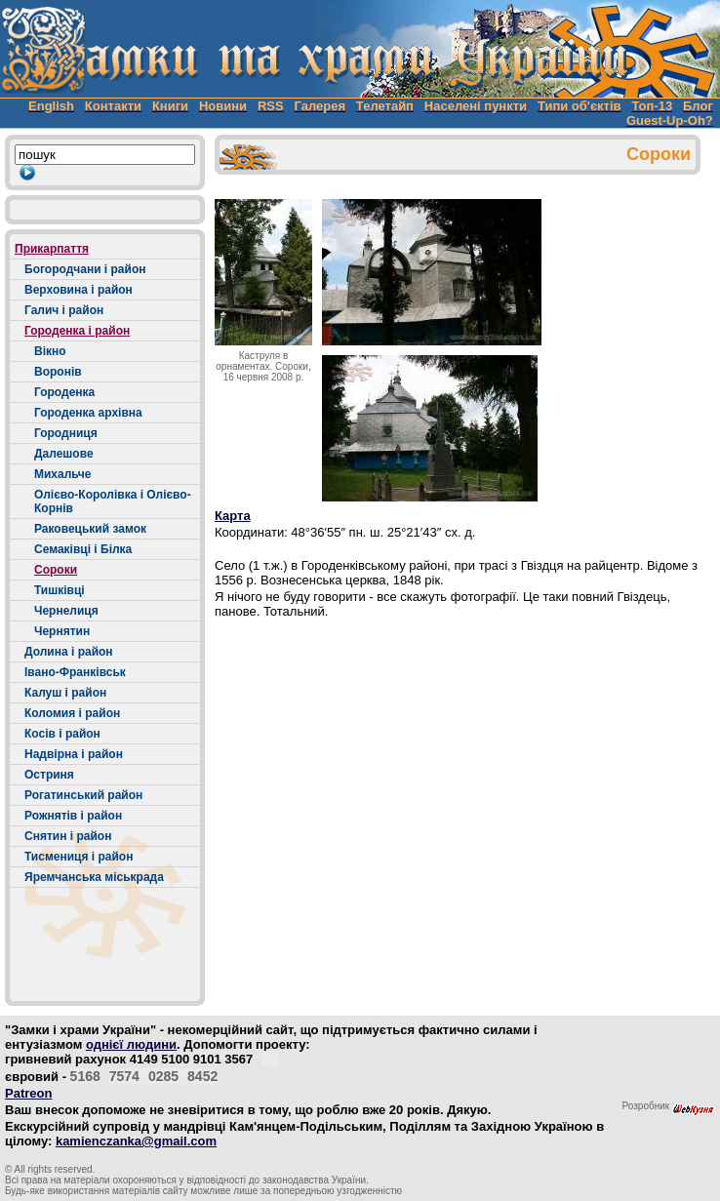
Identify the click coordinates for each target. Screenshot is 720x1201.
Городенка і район (77, 331)
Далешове (64, 453)
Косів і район (62, 734)
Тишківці (59, 590)
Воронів (58, 372)
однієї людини (131, 1044)
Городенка (64, 392)
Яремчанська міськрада (94, 877)
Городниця (66, 433)
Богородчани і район (84, 269)
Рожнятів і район (73, 815)
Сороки (55, 570)
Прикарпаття (52, 249)
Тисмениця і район (78, 856)
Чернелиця (66, 611)
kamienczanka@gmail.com (136, 1141)
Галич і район (63, 310)
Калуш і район (65, 693)
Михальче (62, 474)
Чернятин (62, 631)
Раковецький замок (90, 529)
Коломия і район (72, 713)
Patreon (28, 1093)
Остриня (49, 774)
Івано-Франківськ (75, 672)
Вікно (50, 351)
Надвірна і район (73, 754)
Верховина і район (78, 290)
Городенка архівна (88, 413)
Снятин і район (67, 836)
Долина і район (68, 652)
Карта (233, 515)
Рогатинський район (83, 795)
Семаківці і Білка (83, 549)
